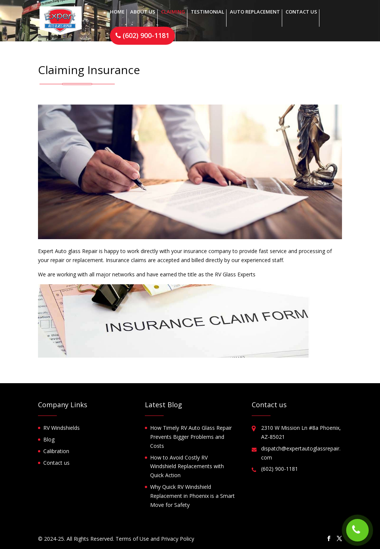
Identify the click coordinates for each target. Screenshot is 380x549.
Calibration (56, 451)
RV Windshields (61, 427)
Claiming (173, 12)
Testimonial (207, 12)
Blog (49, 439)
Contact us (301, 12)
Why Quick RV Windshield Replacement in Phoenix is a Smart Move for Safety (192, 495)
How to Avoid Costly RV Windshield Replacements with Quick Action (187, 466)
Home (117, 12)
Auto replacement (255, 12)
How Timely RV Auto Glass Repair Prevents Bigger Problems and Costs (191, 436)
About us (142, 12)
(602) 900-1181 (142, 35)
